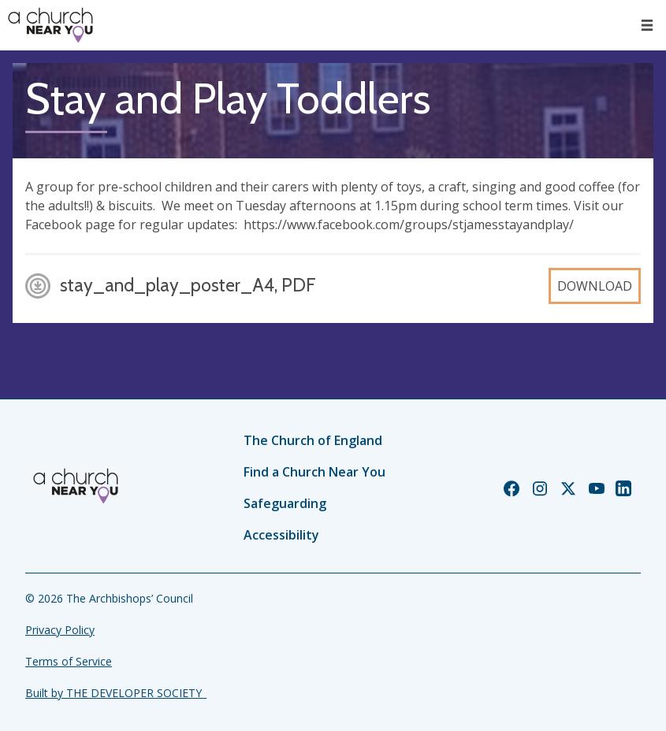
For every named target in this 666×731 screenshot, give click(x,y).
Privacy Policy (60, 629)
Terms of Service (68, 661)
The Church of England (313, 440)
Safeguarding (285, 503)
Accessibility (281, 535)
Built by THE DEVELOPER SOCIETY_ (115, 692)
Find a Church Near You (314, 472)
